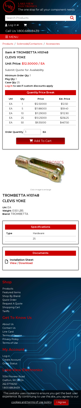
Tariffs (5, 311)
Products (7, 43)
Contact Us (8, 327)
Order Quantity (14, 132)
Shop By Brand (11, 296)
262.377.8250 (9, 384)
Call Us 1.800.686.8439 (22, 31)
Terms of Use (10, 342)
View (13, 263)
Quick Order (9, 299)
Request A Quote (12, 303)
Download (26, 263)
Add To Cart (40, 141)
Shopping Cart (11, 307)
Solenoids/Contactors (29, 43)
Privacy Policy (10, 339)
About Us (7, 324)
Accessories (53, 43)
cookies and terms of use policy (31, 402)
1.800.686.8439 (11, 387)
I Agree (61, 402)
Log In (12, 25)
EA (44, 132)
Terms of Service (12, 335)
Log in (9, 85)
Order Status (9, 363)
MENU (11, 37)
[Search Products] (72, 18)
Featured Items (11, 292)
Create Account (11, 359)
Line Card (7, 331)
